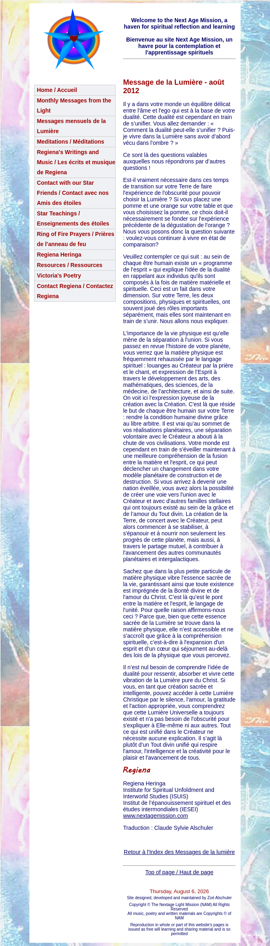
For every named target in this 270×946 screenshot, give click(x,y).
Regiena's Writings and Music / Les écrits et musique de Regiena (76, 162)
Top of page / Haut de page (179, 872)
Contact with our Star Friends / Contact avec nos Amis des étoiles (72, 193)
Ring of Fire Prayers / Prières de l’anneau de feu (75, 239)
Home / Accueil (57, 90)
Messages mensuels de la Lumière (71, 126)
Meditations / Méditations (70, 141)
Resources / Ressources (69, 265)
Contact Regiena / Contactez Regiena (75, 291)
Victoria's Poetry (59, 275)
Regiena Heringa (59, 254)
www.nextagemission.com (155, 815)
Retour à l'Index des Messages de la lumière (179, 852)
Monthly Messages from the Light (74, 105)
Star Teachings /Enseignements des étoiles (73, 218)
